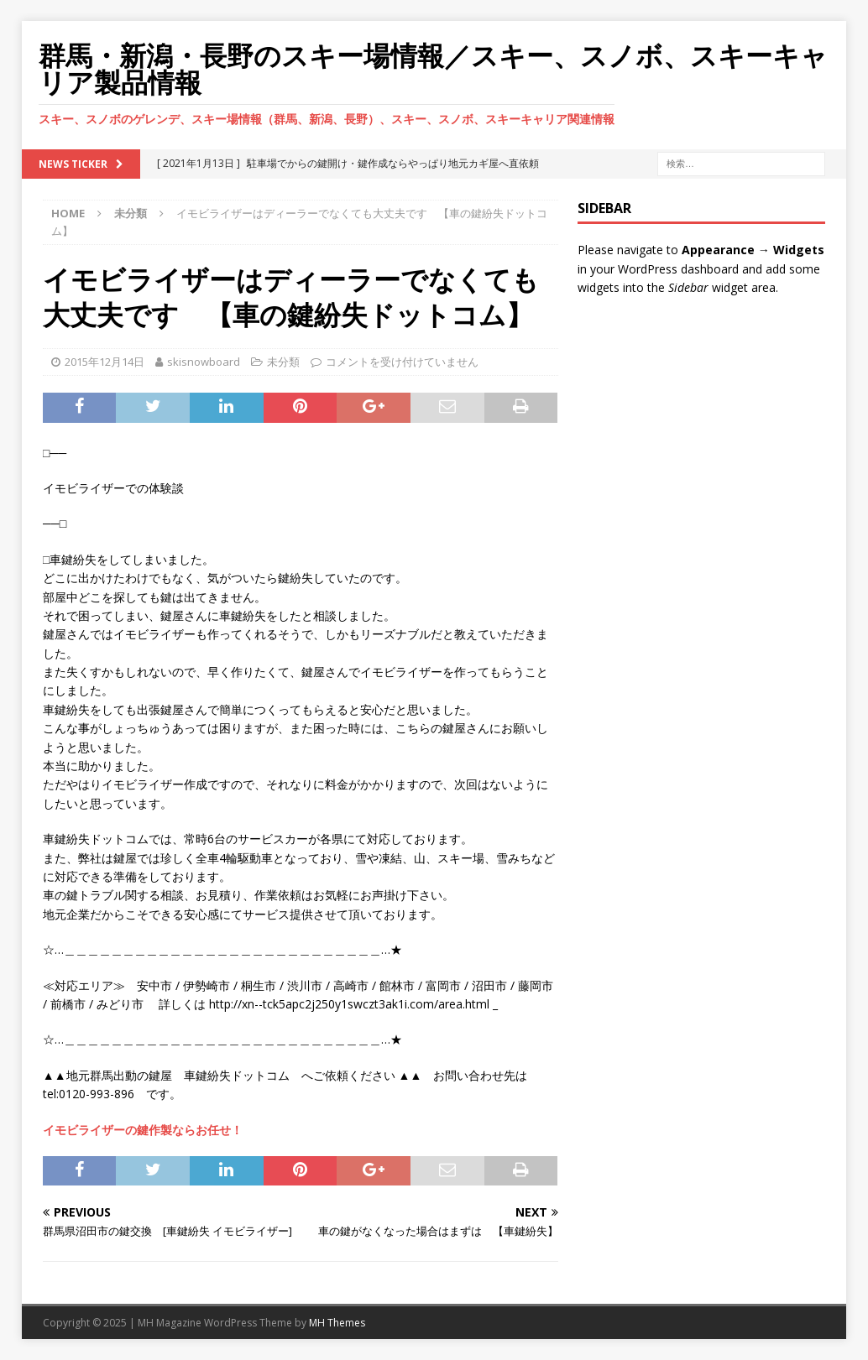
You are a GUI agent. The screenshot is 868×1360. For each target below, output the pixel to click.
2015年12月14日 (104, 361)
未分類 (283, 361)
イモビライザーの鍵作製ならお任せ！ (143, 1130)
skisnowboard (203, 361)
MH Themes (337, 1323)
